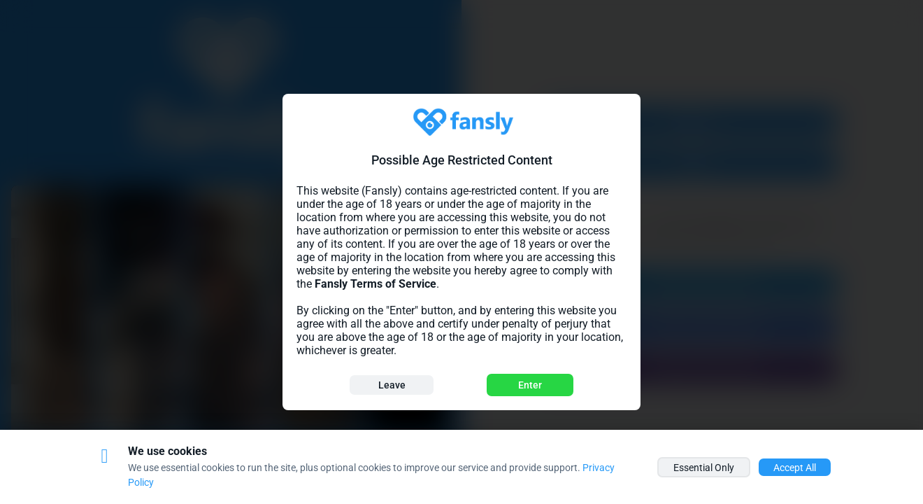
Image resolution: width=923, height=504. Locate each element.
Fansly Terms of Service (375, 283)
